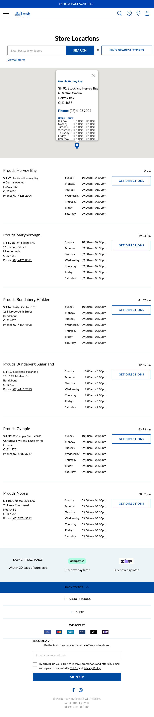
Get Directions (131, 180)
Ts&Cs (74, 668)
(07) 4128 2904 (22, 195)
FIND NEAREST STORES (126, 50)
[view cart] (147, 13)
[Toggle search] (120, 13)
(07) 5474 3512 (22, 518)
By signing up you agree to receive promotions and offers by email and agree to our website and (79, 666)
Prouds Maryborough (21, 234)
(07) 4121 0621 (22, 260)
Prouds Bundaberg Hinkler (26, 299)
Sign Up (77, 677)
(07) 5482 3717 (22, 453)
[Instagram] (80, 690)
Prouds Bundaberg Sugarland (28, 363)
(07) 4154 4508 (22, 324)
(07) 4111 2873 (22, 389)
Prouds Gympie (16, 428)
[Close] (93, 75)
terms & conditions (77, 707)
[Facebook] (73, 690)
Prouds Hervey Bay (20, 170)
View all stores (16, 59)
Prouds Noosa (15, 493)
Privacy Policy (92, 668)
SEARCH (80, 50)
